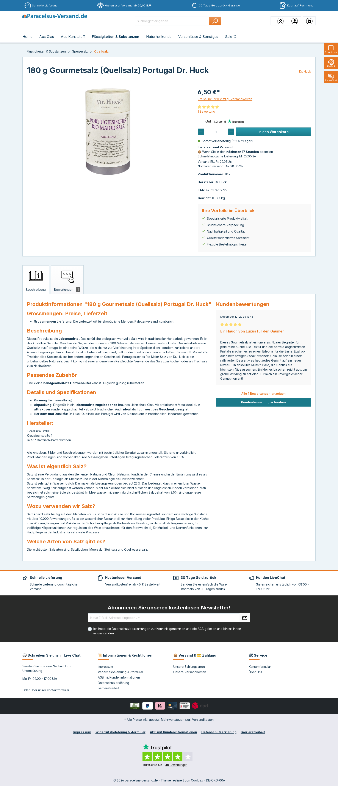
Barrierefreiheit (108, 688)
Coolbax (197, 780)
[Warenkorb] (309, 21)
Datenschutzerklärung (113, 683)
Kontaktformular (58, 690)
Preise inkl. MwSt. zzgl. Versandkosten (225, 99)
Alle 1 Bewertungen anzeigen (263, 393)
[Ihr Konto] (295, 21)
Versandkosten (203, 719)
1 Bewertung (206, 111)
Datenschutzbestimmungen (131, 629)
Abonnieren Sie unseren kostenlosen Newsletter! (169, 607)
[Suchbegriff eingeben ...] (172, 21)
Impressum (105, 666)
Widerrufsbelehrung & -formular (120, 672)
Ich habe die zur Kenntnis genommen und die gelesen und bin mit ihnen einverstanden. (167, 631)
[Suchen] (215, 21)
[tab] (35, 279)
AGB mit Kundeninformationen (119, 677)
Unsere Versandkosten (189, 672)
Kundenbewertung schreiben (263, 402)
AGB (201, 629)
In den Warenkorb (273, 132)
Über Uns (255, 672)
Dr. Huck (305, 71)
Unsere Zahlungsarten (189, 666)
